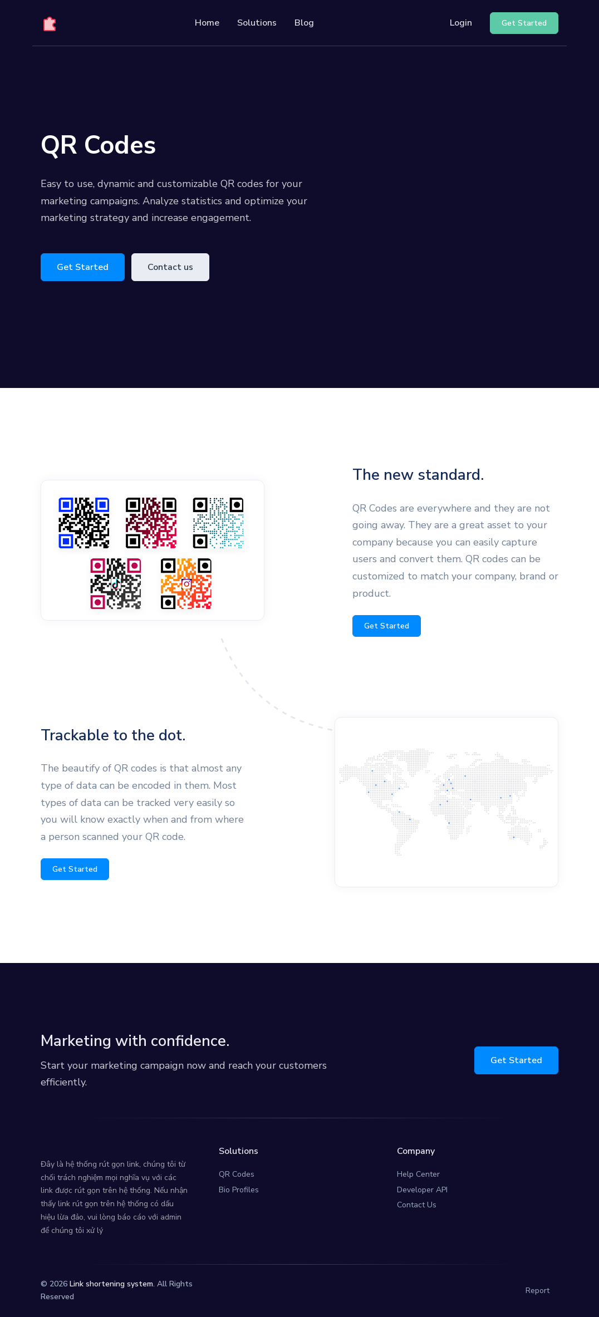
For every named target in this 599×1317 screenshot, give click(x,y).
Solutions (257, 23)
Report (537, 1290)
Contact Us (416, 1205)
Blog (304, 23)
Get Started (83, 267)
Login (461, 23)
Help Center (418, 1174)
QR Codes (236, 1174)
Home (207, 23)
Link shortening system (111, 1284)
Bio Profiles (239, 1190)
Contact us (170, 267)
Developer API (422, 1190)
